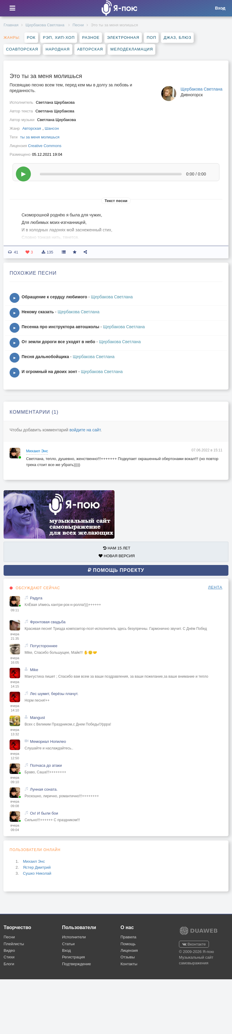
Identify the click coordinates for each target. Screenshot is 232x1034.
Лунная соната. (44, 789)
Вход (66, 950)
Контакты (128, 964)
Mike (34, 670)
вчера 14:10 (14, 708)
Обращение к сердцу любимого (54, 296)
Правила (128, 937)
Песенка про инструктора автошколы (60, 326)
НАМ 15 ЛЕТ (116, 548)
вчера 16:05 (14, 660)
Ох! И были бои (44, 813)
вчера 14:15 (14, 684)
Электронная (123, 37)
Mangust (37, 717)
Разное (91, 37)
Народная (58, 49)
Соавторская (22, 49)
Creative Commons (44, 145)
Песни (78, 25)
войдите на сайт (85, 429)
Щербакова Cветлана (45, 25)
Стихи (9, 957)
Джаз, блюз (177, 37)
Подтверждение (76, 964)
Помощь (127, 944)
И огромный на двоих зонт (49, 371)
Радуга (36, 598)
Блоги (9, 964)
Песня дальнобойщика (45, 356)
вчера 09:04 (14, 828)
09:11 (15, 610)
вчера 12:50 (14, 756)
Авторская (90, 49)
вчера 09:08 (14, 804)
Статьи (68, 944)
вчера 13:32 (14, 732)
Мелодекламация (131, 49)
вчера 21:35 (14, 636)
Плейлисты (14, 944)
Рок (31, 37)
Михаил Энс (37, 451)
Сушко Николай (37, 873)
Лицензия (129, 950)
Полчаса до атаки (46, 765)
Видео (9, 950)
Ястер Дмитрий (36, 867)
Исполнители (74, 937)
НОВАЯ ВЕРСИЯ (117, 556)
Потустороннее (44, 646)
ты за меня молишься (39, 137)
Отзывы (127, 957)
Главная (11, 25)
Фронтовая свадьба (47, 622)
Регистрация (73, 957)
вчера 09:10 (14, 780)
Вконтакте (194, 944)
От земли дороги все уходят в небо (58, 341)
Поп (151, 37)
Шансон (52, 128)
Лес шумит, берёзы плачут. (54, 693)
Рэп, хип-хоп (59, 37)
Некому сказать (38, 311)
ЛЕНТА (215, 587)
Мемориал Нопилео (48, 741)
